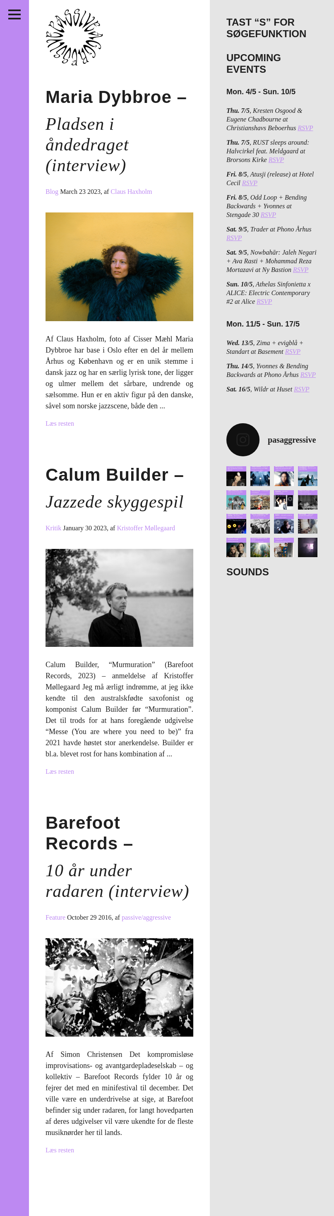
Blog (53, 191)
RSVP (305, 127)
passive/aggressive (146, 917)
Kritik (54, 528)
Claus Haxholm (131, 191)
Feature (56, 917)
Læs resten (60, 423)
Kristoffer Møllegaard (146, 528)
